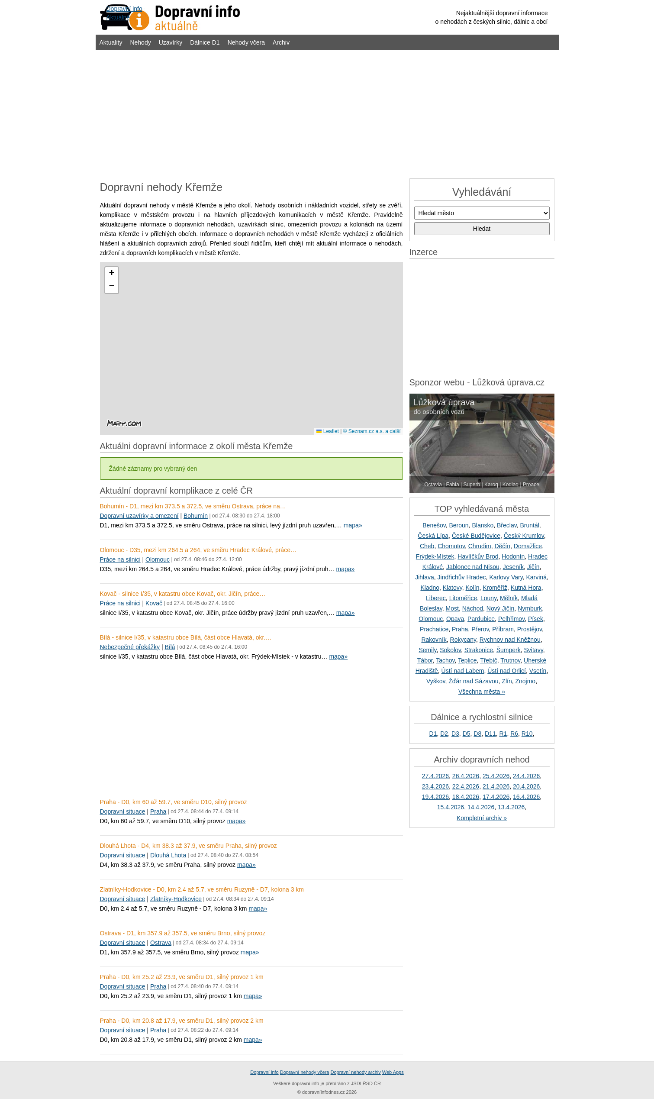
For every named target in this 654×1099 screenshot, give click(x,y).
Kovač (153, 603)
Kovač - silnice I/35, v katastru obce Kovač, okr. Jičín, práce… (183, 593)
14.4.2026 (480, 807)
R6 (514, 733)
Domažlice (528, 546)
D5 (466, 733)
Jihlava (424, 577)
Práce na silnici (120, 559)
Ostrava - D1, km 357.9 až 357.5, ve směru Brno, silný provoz (183, 933)
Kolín (473, 587)
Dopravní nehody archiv (356, 1072)
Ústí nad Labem (462, 670)
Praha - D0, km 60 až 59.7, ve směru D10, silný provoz (173, 801)
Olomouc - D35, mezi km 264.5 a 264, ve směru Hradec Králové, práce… (198, 549)
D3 (455, 733)
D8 (477, 733)
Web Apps (393, 1072)
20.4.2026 (526, 786)
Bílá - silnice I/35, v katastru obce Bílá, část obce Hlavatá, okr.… (186, 637)
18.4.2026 (465, 796)
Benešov (433, 525)
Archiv (281, 42)
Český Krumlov (524, 535)
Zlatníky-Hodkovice (176, 898)
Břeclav (507, 525)
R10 (527, 733)
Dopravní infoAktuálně (124, 13)
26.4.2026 (465, 776)
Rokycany (463, 639)
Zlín (507, 681)
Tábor (425, 660)
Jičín (533, 566)
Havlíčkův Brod (477, 556)
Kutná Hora (526, 587)
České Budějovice (476, 535)
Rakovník (433, 639)
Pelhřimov (511, 618)
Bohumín (196, 515)
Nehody (140, 42)
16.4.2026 (526, 796)
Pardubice (481, 618)
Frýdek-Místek (435, 556)
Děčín (502, 546)
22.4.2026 (465, 786)
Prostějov (529, 629)
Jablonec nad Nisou (472, 566)
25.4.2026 (496, 776)
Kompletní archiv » (482, 818)
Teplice (467, 660)
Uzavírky (170, 42)
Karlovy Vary (505, 577)
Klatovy (452, 587)
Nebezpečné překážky (130, 646)
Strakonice (478, 649)
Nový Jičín (500, 608)
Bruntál (529, 525)
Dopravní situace (122, 811)
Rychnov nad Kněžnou (510, 639)
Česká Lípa (433, 535)
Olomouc (157, 559)
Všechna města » (481, 691)
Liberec (436, 598)
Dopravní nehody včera (304, 1072)
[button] (111, 273)
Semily (427, 649)
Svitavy (533, 649)
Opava (455, 618)
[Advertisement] (327, 113)
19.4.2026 (435, 796)
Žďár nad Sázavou (473, 681)
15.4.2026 (450, 807)
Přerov (480, 629)
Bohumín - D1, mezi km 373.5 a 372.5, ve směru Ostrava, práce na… (193, 506)
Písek (535, 618)
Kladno (429, 587)
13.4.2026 (511, 807)
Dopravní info (264, 1072)
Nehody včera (246, 42)
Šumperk (508, 649)
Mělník (509, 598)
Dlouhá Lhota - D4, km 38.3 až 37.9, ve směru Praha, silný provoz (188, 845)
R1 (503, 733)
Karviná (536, 577)
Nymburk (530, 608)
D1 (433, 733)
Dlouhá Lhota (168, 855)
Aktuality (111, 42)
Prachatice (434, 629)
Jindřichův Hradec (462, 577)
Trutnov (510, 660)
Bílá (169, 646)
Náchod (472, 608)
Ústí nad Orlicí (506, 670)
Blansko (482, 525)
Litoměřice (463, 598)
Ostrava (160, 942)
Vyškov (435, 681)
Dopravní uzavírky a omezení (139, 515)
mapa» (353, 525)
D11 (490, 733)
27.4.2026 (435, 776)
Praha (158, 811)
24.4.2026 (526, 776)
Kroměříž (495, 587)
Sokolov (450, 649)
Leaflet (327, 431)
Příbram (503, 629)
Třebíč (488, 660)
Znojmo (525, 681)
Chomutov (451, 546)
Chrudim (479, 546)
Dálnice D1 (204, 42)
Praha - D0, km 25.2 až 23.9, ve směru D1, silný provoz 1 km (182, 976)
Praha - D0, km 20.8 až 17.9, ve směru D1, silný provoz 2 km (182, 1020)
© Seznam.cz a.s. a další (372, 431)
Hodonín (513, 556)
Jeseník (513, 566)
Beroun (459, 525)
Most (452, 608)
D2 (444, 733)
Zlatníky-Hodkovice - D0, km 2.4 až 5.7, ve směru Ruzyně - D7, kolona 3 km (202, 889)
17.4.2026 (496, 796)
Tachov (445, 660)
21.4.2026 (496, 786)
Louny (488, 598)
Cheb (427, 546)
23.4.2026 (435, 786)
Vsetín (538, 670)
